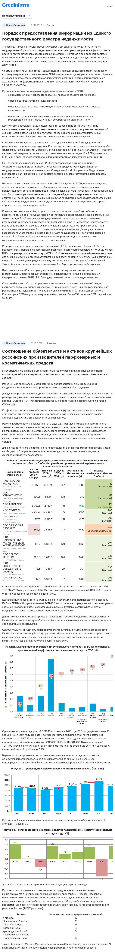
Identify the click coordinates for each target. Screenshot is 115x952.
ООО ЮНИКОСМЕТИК (12, 494)
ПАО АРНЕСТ (10, 516)
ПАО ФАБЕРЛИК (12, 504)
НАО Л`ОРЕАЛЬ (12, 510)
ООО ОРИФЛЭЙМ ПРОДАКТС (13, 527)
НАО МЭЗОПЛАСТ (13, 577)
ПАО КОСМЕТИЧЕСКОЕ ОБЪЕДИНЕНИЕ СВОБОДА (13, 567)
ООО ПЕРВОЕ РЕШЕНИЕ (10, 556)
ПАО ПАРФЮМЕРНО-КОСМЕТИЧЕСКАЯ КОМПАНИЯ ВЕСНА (14, 541)
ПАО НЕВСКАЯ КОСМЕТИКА (11, 482)
